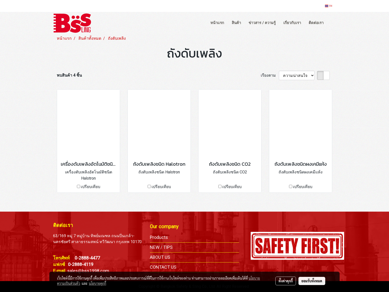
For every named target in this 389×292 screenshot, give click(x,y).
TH (328, 5)
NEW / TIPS (161, 247)
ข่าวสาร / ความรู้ (262, 23)
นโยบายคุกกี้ (97, 283)
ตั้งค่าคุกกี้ (286, 281)
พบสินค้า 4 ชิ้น (69, 75)
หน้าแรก (217, 23)
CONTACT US (163, 267)
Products (159, 237)
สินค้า (236, 23)
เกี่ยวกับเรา (292, 23)
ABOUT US (160, 257)
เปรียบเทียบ (90, 186)
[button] (332, 23)
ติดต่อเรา (316, 23)
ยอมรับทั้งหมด (311, 281)
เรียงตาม (270, 75)
